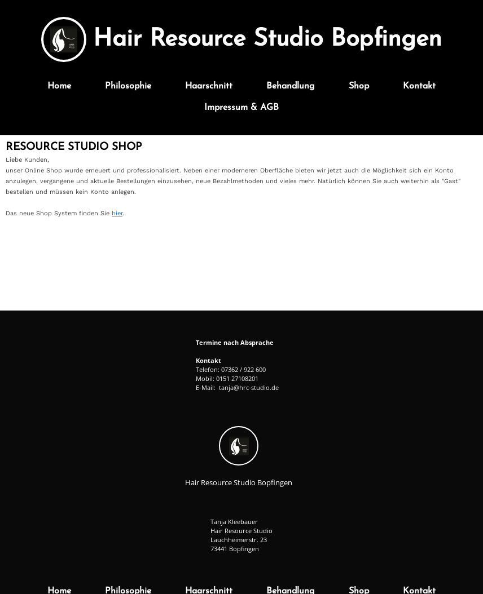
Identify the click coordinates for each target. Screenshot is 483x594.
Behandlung (290, 86)
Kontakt (419, 86)
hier (117, 213)
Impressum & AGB (241, 107)
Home (59, 86)
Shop (359, 86)
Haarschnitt (208, 86)
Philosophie (128, 86)
